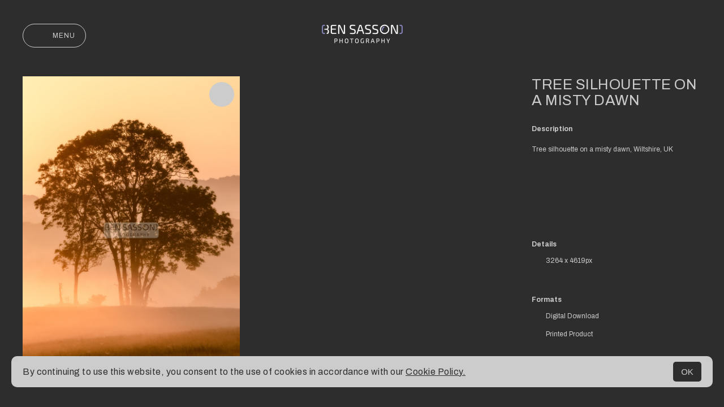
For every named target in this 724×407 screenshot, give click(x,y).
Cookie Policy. (436, 371)
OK (687, 371)
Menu (54, 35)
